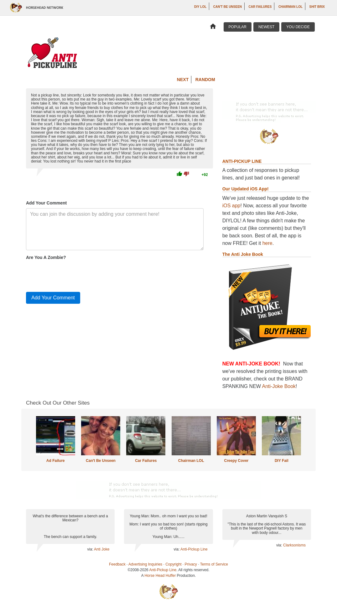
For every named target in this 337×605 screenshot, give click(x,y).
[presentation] (73, 274)
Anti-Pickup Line (194, 549)
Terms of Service (214, 564)
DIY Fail (281, 460)
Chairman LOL (290, 6)
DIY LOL (200, 6)
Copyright (173, 564)
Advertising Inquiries (145, 564)
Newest (266, 27)
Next (183, 79)
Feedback (117, 564)
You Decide (298, 27)
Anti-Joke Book (279, 386)
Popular (237, 27)
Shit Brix (317, 6)
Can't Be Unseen (227, 6)
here (267, 243)
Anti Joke (101, 549)
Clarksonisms (294, 545)
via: (90, 549)
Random (205, 79)
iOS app (231, 205)
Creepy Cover (236, 460)
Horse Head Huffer (160, 575)
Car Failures (260, 6)
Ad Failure (55, 460)
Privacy (191, 564)
